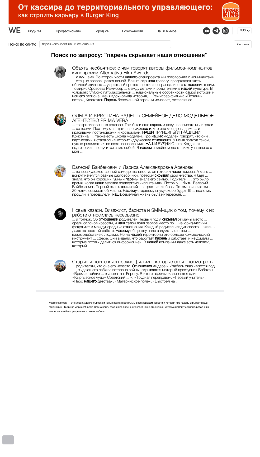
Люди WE (35, 31)
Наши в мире (166, 31)
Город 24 (102, 31)
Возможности (132, 31)
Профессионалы (68, 31)
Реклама (242, 44)
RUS (243, 30)
